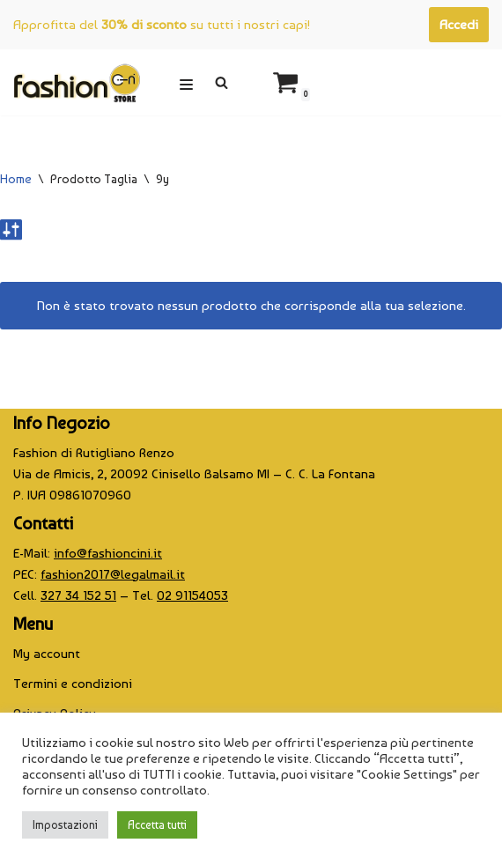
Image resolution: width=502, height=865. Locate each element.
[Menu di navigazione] (186, 82)
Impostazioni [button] (65, 825)
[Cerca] (221, 82)
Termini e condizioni (72, 683)
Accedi (458, 25)
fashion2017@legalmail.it (113, 574)
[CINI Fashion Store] (76, 82)
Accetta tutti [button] (157, 825)
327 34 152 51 (78, 595)
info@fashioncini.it (108, 553)
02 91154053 (192, 595)
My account (46, 654)
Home (16, 179)
